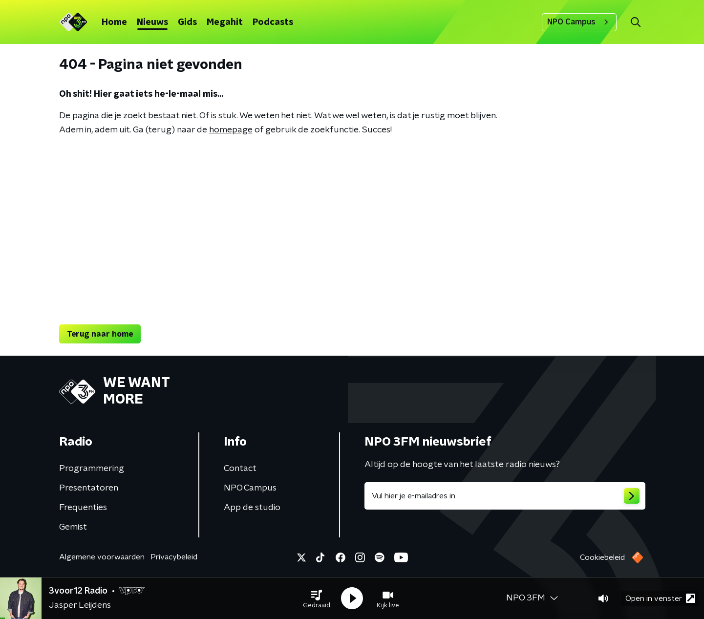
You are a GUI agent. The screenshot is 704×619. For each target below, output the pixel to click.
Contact (240, 468)
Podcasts (273, 22)
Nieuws (152, 22)
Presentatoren (88, 488)
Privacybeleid (173, 557)
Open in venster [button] (660, 598)
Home (114, 22)
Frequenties (83, 507)
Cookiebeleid (602, 557)
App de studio (252, 507)
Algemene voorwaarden (102, 557)
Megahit (225, 22)
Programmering (91, 468)
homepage (231, 130)
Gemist (73, 527)
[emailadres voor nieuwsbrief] (504, 496)
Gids (187, 22)
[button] (316, 598)
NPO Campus (579, 22)
